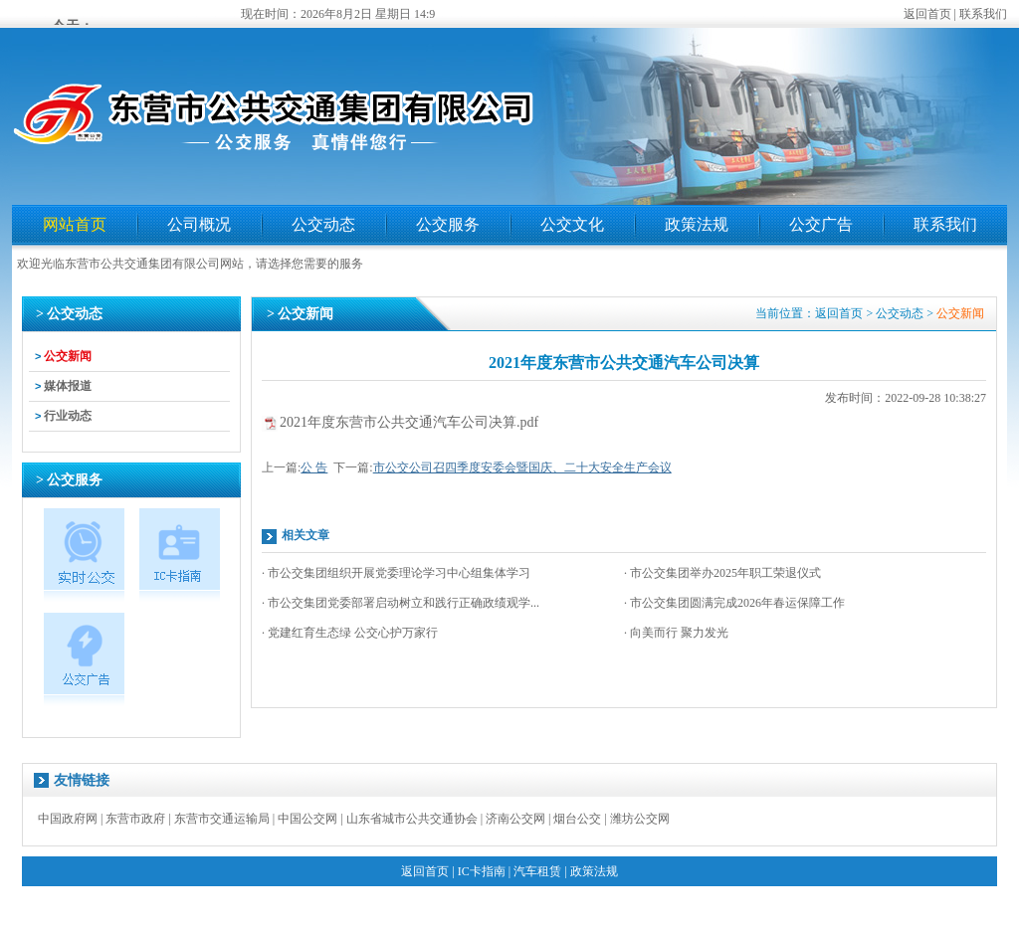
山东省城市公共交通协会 (412, 819)
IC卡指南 (482, 871)
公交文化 (572, 224)
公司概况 (199, 224)
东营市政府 (135, 819)
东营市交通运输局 (222, 819)
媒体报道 (68, 386)
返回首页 (927, 14)
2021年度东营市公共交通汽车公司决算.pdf (409, 422)
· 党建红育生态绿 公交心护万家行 (350, 633)
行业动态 (68, 416)
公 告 (314, 467)
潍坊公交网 (640, 819)
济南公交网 (515, 819)
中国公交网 (307, 819)
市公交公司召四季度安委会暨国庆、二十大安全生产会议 (522, 467)
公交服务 (448, 224)
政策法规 (696, 224)
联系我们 (983, 14)
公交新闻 (68, 356)
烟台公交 (577, 819)
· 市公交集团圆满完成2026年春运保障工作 (734, 603)
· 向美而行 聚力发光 (676, 633)
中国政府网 (68, 819)
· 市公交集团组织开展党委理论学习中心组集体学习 (396, 573)
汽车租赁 (537, 871)
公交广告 (821, 224)
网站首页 (74, 224)
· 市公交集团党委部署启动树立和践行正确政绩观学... (400, 603)
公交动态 (323, 224)
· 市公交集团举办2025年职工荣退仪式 (722, 573)
